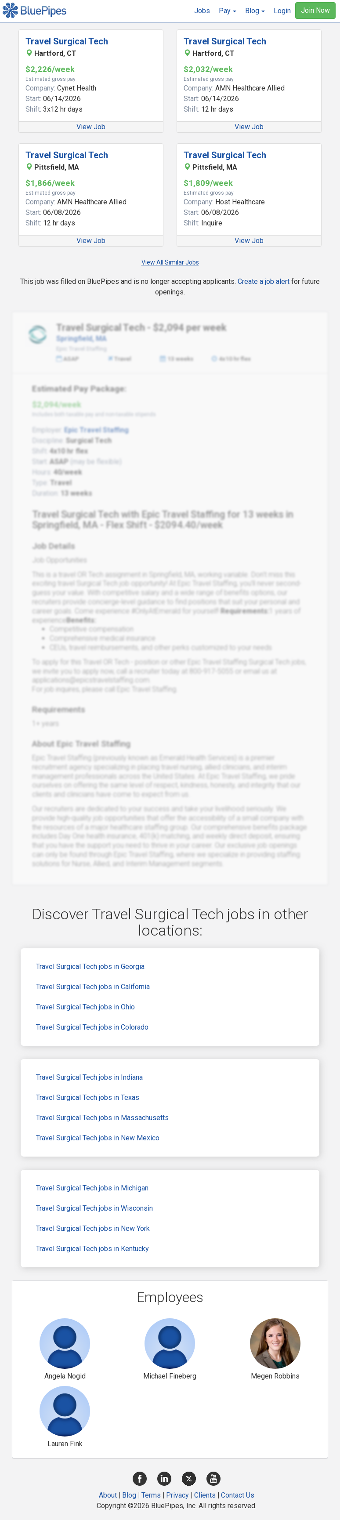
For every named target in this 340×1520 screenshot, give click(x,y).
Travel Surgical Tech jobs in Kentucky (92, 1248)
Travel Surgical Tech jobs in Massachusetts (102, 1118)
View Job (90, 127)
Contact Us (237, 1495)
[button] (227, 11)
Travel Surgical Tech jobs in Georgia (90, 966)
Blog (129, 1495)
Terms (151, 1495)
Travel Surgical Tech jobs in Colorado (92, 1027)
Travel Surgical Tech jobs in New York (93, 1228)
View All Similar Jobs (170, 262)
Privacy (177, 1495)
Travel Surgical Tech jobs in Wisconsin (94, 1208)
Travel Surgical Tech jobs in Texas (87, 1097)
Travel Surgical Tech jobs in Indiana (89, 1077)
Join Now (315, 10)
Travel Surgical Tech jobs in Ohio (85, 1007)
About (108, 1495)
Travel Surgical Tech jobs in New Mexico (97, 1138)
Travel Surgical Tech (66, 41)
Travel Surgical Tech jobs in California (93, 987)
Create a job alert (263, 281)
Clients (205, 1495)
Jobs (202, 11)
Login (282, 11)
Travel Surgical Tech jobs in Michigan (92, 1188)
